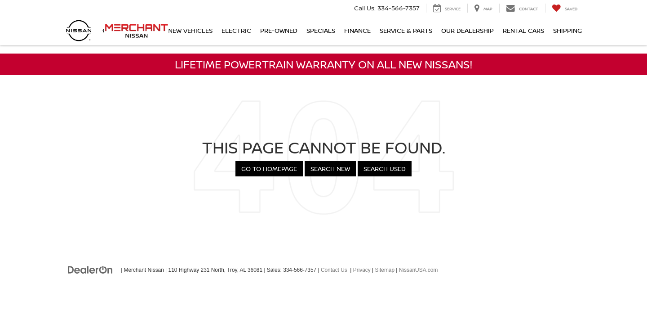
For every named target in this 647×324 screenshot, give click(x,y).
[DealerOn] (90, 269)
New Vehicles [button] (190, 30)
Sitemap (384, 270)
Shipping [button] (567, 30)
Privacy (362, 270)
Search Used (384, 168)
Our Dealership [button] (467, 30)
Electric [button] (236, 30)
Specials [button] (320, 30)
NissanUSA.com (418, 270)
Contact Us (334, 270)
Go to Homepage (269, 168)
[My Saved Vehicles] (564, 8)
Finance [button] (357, 30)
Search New (330, 168)
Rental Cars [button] (523, 30)
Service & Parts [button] (406, 30)
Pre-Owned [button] (278, 30)
